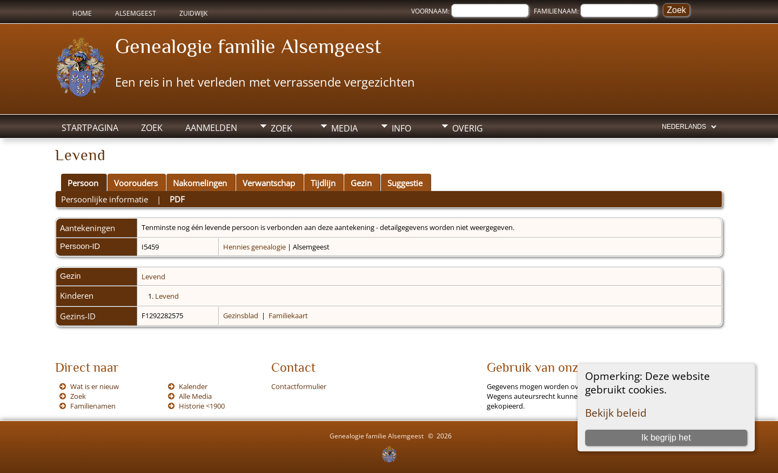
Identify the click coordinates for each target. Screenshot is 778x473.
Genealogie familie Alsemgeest (248, 46)
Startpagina (90, 128)
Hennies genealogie (254, 247)
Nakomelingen (200, 183)
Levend (153, 276)
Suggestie (404, 183)
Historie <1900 (202, 406)
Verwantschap (269, 183)
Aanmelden (211, 128)
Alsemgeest (135, 13)
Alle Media (195, 396)
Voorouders (136, 183)
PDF (177, 199)
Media (344, 128)
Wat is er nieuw (94, 386)
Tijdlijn (323, 183)
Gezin (361, 183)
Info (401, 128)
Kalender (193, 386)
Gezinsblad (240, 315)
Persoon (83, 183)
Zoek (152, 128)
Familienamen (93, 406)
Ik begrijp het (666, 437)
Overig (467, 128)
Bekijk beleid (616, 412)
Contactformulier (298, 386)
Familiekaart (288, 315)
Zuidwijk (193, 13)
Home (82, 13)
